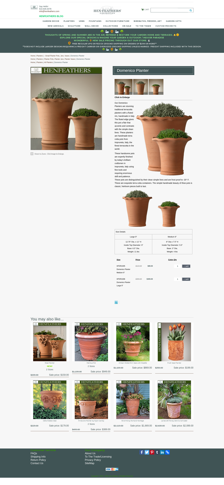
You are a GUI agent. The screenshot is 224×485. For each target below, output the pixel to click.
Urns (82, 21)
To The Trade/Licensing (98, 463)
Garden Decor (51, 21)
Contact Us (37, 470)
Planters (69, 21)
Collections (110, 26)
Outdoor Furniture (117, 21)
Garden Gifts (173, 21)
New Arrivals (56, 26)
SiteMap (89, 470)
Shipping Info (38, 463)
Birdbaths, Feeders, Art (148, 21)
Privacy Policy (93, 466)
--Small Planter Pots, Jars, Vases (56, 56)
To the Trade (143, 26)
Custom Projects (165, 26)
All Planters (48, 62)
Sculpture (74, 26)
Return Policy (38, 466)
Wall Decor (92, 26)
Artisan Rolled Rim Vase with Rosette (133, 365)
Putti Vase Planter (174, 363)
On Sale (126, 26)
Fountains (95, 21)
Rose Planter (49, 363)
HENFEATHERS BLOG (51, 16)
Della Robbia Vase (50, 423)
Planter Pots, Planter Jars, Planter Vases (59, 59)
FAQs (34, 460)
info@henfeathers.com (49, 11)
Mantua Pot (91, 363)
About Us (90, 460)
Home (33, 56)
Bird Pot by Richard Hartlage (132, 423)
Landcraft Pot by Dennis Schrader (174, 425)
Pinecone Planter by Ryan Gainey (91, 425)
